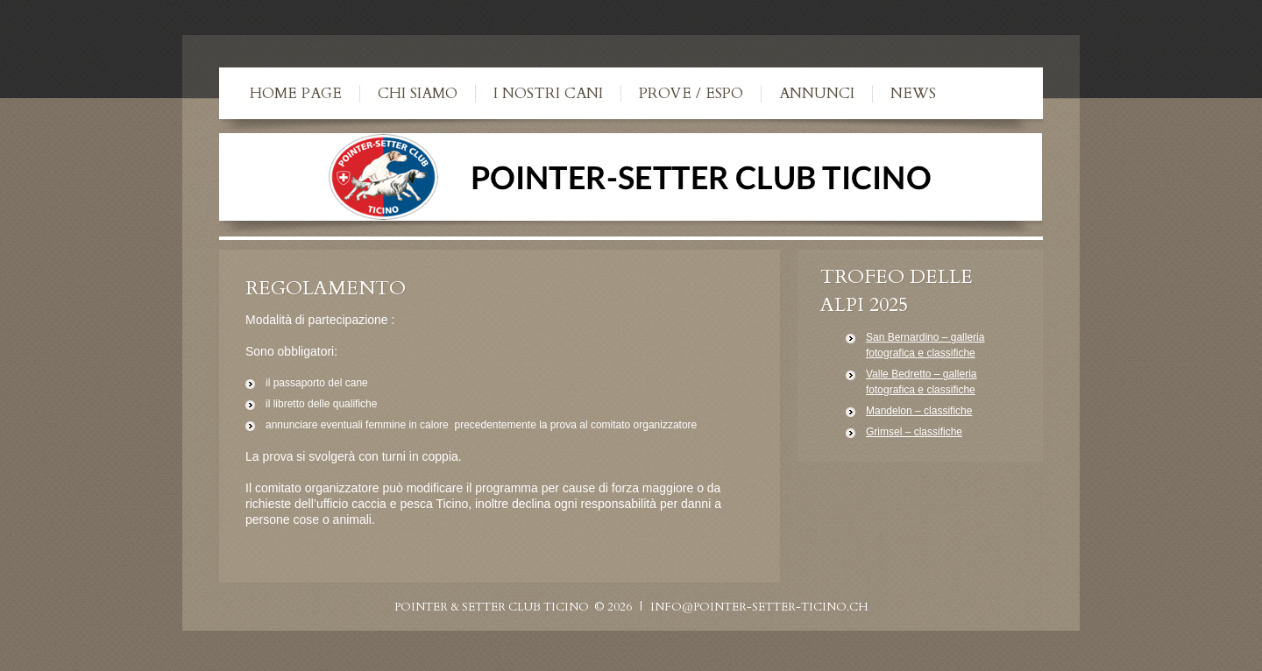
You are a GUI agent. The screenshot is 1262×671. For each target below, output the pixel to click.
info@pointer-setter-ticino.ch (759, 607)
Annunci (816, 93)
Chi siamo (417, 93)
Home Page (296, 93)
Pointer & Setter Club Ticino (491, 607)
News (913, 93)
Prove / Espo (691, 93)
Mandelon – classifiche (919, 411)
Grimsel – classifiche (914, 432)
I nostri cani (548, 93)
